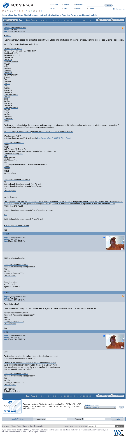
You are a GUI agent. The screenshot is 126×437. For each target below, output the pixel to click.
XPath (49, 406)
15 (74, 20)
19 (87, 20)
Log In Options (17, 419)
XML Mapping (29, 409)
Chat (53, 8)
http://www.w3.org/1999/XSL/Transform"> (54, 138)
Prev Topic (105, 20)
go (121, 407)
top (6, 332)
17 (81, 20)
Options (79, 4)
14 (71, 20)
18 (84, 20)
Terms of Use (28, 426)
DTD (44, 406)
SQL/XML (71, 406)
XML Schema (35, 406)
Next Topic (119, 20)
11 (61, 20)
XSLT (79, 404)
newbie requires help (88, 15)
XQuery (26, 406)
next (6, 24)
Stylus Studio (38, 404)
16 (77, 20)
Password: (79, 419)
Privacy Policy (15, 426)
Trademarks (38, 426)
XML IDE (65, 404)
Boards (12, 15)
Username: (41, 419)
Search (66, 4)
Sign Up (54, 4)
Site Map (5, 426)
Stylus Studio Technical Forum (62, 15)
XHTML (63, 406)
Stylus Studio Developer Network (32, 15)
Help (65, 8)
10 (58, 20)
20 (90, 20)
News (78, 8)
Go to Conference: (91, 405)
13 (68, 20)
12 (65, 20)
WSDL (56, 406)
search (109, 5)
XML (74, 404)
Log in (91, 8)
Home (4, 15)
